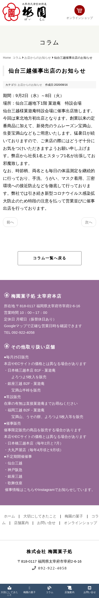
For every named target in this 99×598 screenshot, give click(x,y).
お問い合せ (46, 523)
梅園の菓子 (74, 516)
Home (7, 57)
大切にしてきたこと (40, 516)
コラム (17, 57)
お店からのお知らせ (37, 57)
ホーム (9, 516)
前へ (10, 222)
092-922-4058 (49, 568)
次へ (88, 222)
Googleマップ (15, 326)
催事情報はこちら (19, 489)
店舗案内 (21, 523)
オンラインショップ (79, 12)
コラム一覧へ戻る (49, 258)
